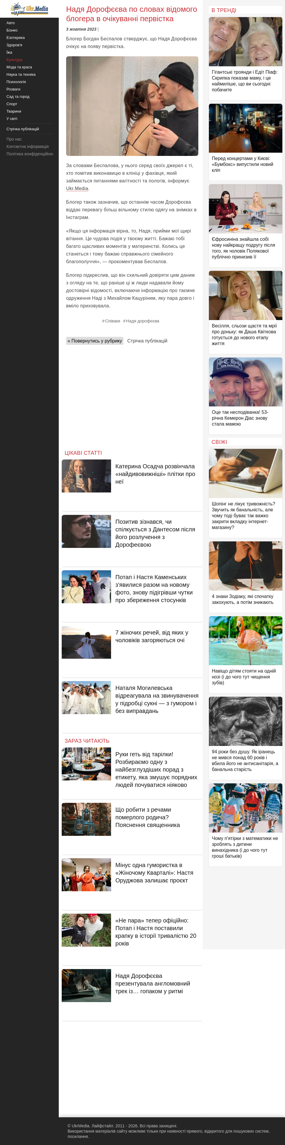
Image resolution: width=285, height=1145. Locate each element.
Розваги (13, 89)
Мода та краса (19, 67)
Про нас (14, 139)
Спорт (11, 104)
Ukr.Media (77, 188)
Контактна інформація (27, 146)
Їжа (9, 52)
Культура (14, 59)
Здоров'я (14, 45)
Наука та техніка (21, 74)
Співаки (112, 321)
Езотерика (15, 37)
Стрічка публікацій (147, 340)
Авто (10, 23)
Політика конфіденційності (31, 153)
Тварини (13, 111)
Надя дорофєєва (142, 321)
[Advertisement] (132, 395)
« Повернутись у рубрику (95, 340)
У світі (11, 118)
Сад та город (17, 96)
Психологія (16, 82)
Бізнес (12, 30)
